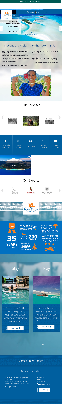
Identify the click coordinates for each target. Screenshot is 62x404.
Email (43, 390)
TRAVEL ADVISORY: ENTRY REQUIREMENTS (30, 1)
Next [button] (59, 117)
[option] (31, 26)
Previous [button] (2, 26)
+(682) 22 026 (46, 384)
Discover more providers (31, 345)
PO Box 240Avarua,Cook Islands (41, 379)
